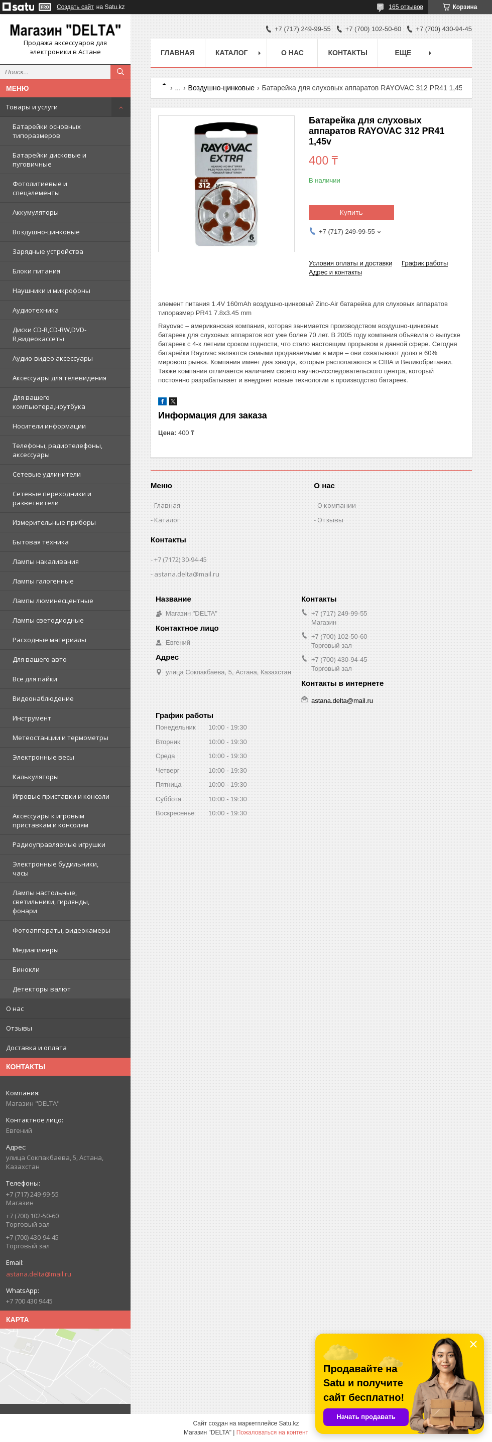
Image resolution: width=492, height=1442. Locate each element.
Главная (178, 53)
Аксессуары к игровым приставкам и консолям (50, 820)
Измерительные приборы (54, 522)
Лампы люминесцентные (53, 600)
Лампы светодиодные (48, 620)
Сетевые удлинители (47, 474)
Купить (351, 212)
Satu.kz (289, 1423)
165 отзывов (406, 7)
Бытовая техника (41, 541)
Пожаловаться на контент (272, 1432)
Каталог (231, 53)
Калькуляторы (36, 776)
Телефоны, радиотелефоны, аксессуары (57, 450)
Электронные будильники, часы (55, 868)
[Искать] (120, 71)
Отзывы (19, 1028)
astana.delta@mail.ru (38, 1273)
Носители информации (49, 425)
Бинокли (26, 969)
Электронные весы (43, 757)
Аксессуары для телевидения (59, 377)
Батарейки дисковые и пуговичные (49, 160)
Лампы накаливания (46, 561)
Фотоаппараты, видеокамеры (61, 930)
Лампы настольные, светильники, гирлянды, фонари (51, 901)
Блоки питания (36, 270)
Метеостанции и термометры (60, 737)
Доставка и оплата (36, 1047)
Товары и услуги (32, 106)
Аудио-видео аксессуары (53, 358)
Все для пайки (35, 678)
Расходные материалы (49, 639)
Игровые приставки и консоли (61, 796)
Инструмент (32, 718)
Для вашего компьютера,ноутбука (49, 402)
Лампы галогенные (43, 581)
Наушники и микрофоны (51, 290)
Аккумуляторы (36, 212)
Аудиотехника (36, 310)
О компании (336, 505)
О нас (15, 1008)
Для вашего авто (40, 659)
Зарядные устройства (48, 251)
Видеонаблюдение (43, 698)
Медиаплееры (36, 949)
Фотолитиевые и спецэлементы (40, 188)
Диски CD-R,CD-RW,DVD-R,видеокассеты (49, 334)
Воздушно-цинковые (46, 231)
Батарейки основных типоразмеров (47, 131)
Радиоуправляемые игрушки (59, 844)
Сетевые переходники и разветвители (52, 498)
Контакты (347, 53)
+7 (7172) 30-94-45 (180, 559)
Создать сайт (75, 7)
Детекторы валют (42, 988)
